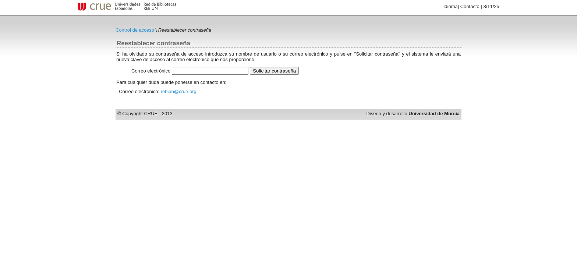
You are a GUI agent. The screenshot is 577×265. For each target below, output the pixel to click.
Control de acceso (135, 30)
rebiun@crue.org (179, 91)
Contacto (469, 6)
